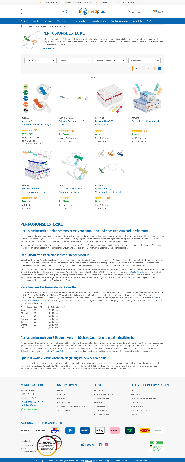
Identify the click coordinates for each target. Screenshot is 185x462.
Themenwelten (100, 410)
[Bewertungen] (27, 130)
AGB (132, 390)
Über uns (61, 394)
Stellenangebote (64, 410)
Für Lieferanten (63, 402)
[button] (134, 11)
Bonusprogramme (101, 398)
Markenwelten (100, 406)
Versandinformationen (103, 414)
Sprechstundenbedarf (103, 394)
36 (149, 68)
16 (136, 68)
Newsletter (98, 402)
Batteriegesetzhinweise (140, 410)
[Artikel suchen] (63, 11)
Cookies (133, 414)
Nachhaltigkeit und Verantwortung (72, 406)
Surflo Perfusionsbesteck (141, 272)
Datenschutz (135, 394)
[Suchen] (40, 11)
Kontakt (60, 390)
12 (130, 68)
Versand (88, 460)
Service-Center (100, 390)
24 (142, 68)
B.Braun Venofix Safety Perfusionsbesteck (64, 351)
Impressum (135, 402)
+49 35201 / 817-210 (33, 402)
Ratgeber (61, 398)
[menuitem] (35, 21)
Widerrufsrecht (137, 406)
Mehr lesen (48, 48)
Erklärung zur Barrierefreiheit (143, 398)
